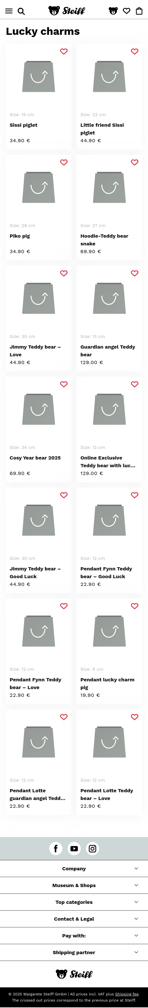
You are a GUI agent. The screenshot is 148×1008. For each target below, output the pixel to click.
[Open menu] (9, 11)
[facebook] (55, 848)
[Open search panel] (21, 11)
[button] (113, 11)
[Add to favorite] (64, 52)
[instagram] (92, 848)
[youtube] (74, 848)
